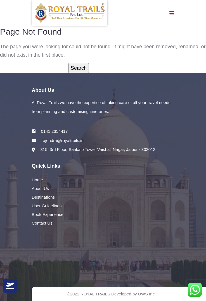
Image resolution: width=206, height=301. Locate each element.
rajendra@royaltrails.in (63, 140)
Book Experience (47, 214)
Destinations (43, 197)
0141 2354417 (54, 131)
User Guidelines (47, 206)
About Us (40, 188)
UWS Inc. (147, 294)
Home (37, 180)
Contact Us (42, 223)
